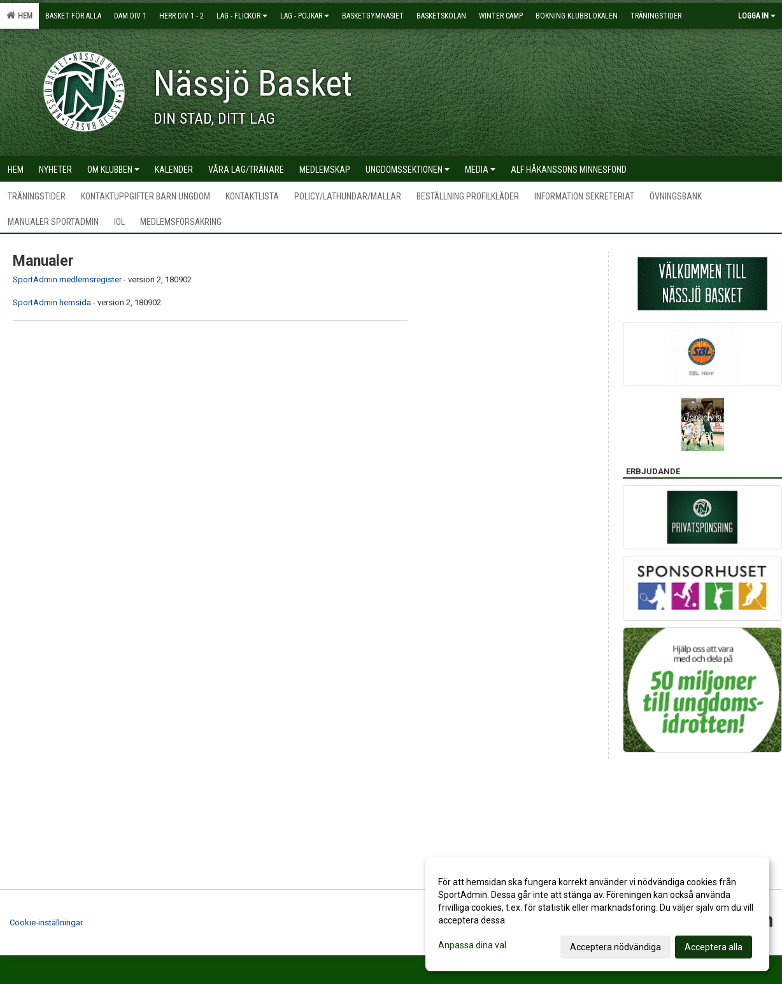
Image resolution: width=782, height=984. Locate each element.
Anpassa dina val (472, 945)
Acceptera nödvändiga (615, 947)
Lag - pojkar (304, 15)
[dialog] (597, 914)
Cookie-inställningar (46, 922)
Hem (19, 15)
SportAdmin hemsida (52, 302)
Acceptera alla (714, 947)
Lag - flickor (242, 15)
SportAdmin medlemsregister (67, 279)
